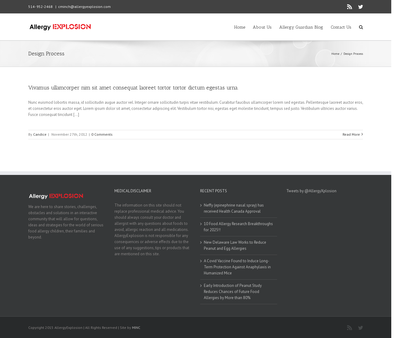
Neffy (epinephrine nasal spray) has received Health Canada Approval (234, 208)
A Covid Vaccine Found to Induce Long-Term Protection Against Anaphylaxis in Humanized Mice (237, 267)
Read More (351, 134)
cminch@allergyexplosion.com (84, 6)
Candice (40, 134)
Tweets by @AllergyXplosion (311, 190)
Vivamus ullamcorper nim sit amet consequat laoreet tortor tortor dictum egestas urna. (133, 87)
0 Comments (102, 134)
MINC (136, 327)
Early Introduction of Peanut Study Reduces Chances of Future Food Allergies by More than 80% (233, 291)
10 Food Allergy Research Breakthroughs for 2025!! (238, 226)
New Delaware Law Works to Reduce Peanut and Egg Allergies (235, 245)
